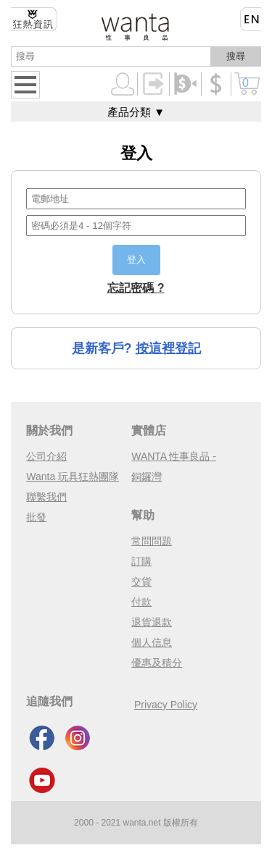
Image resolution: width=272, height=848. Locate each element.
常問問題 (151, 541)
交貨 (141, 581)
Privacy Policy (165, 704)
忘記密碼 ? (135, 288)
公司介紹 (46, 456)
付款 (141, 602)
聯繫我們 (46, 497)
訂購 (141, 561)
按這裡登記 (168, 348)
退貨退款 (151, 622)
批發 (36, 517)
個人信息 (151, 642)
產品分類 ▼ (136, 112)
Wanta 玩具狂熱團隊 (72, 476)
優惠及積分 (156, 662)
